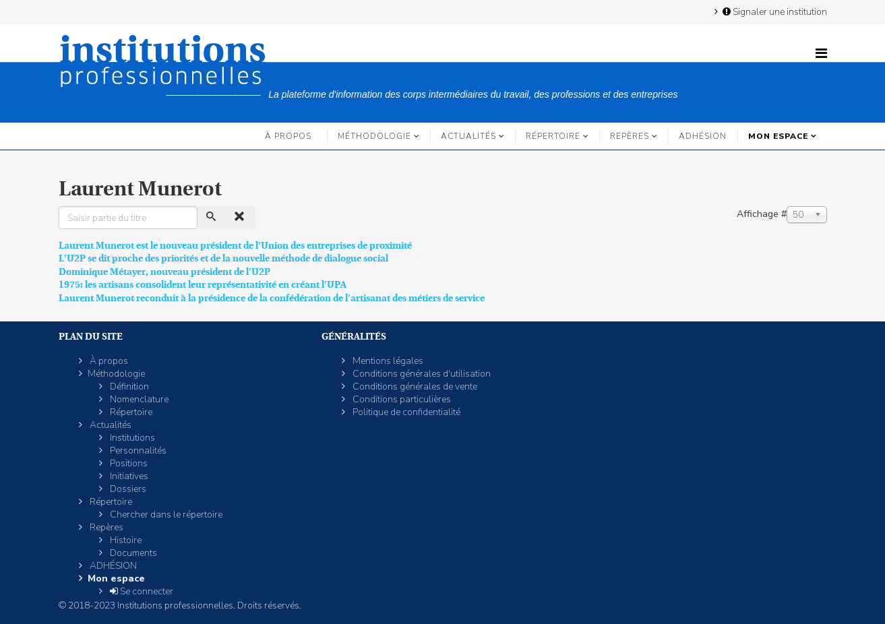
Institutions (131, 437)
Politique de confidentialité (405, 412)
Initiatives (128, 476)
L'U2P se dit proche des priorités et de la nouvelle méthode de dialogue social (223, 258)
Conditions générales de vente (413, 386)
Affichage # (762, 214)
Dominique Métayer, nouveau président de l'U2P (164, 271)
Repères (629, 136)
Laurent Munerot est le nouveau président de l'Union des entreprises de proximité (235, 245)
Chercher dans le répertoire (165, 514)
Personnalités (137, 450)
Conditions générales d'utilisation (420, 373)
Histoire (125, 540)
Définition (128, 386)
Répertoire (553, 136)
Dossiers (127, 488)
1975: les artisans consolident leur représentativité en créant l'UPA (202, 284)
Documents (132, 553)
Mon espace (778, 136)
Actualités (468, 136)
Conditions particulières (400, 399)
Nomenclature (138, 399)
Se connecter (140, 591)
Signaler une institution (774, 11)
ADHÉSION (703, 136)
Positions (128, 463)
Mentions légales (386, 360)
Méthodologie (374, 136)
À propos (288, 136)
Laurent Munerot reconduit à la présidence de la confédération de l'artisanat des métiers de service (272, 297)
